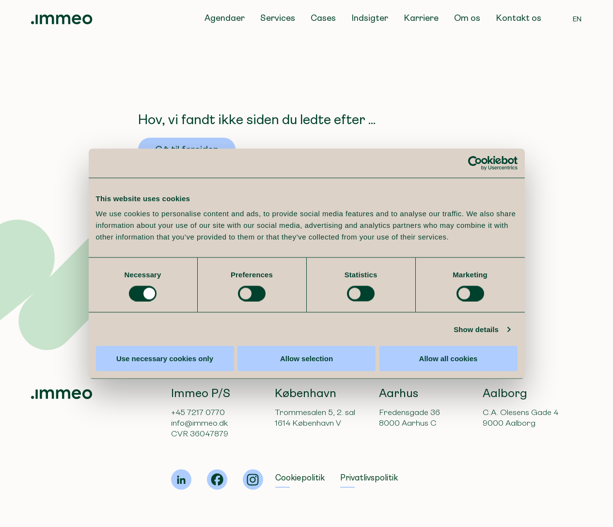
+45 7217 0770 (198, 412)
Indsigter (369, 18)
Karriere (421, 18)
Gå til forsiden (187, 149)
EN (577, 19)
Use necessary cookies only (160, 374)
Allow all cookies (452, 374)
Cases (323, 18)
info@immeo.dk (199, 423)
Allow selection (306, 374)
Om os (467, 18)
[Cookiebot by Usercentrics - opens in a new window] (480, 178)
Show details (481, 344)
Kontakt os (518, 18)
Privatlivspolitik (369, 477)
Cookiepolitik (300, 477)
